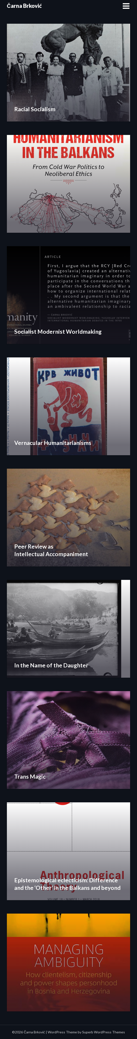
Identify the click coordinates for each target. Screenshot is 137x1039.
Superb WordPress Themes (103, 1032)
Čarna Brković (24, 5)
